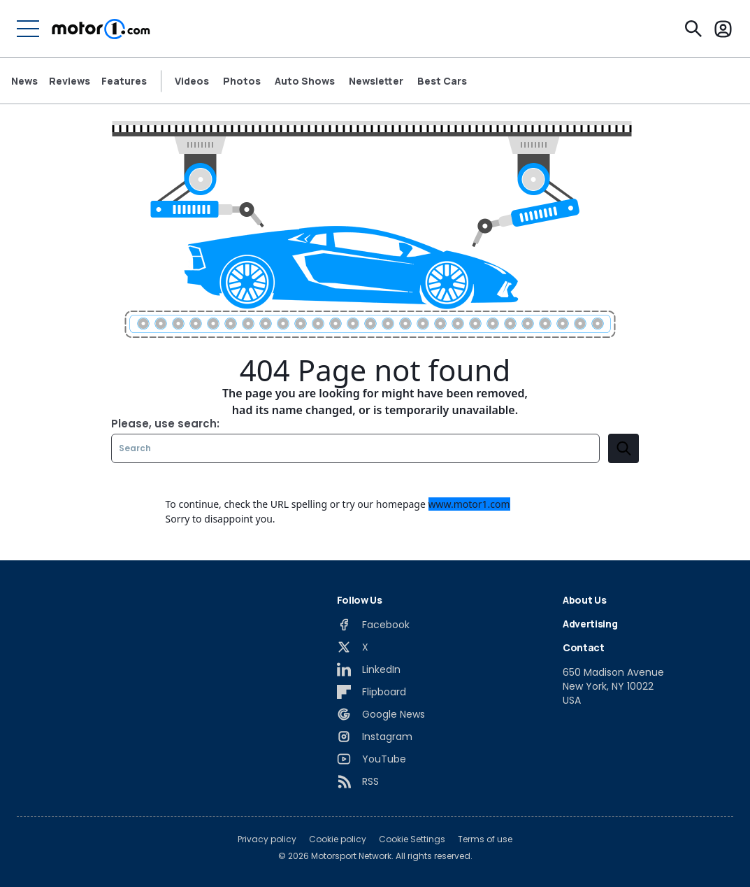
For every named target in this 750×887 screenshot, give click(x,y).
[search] (623, 448)
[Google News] (381, 714)
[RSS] (358, 781)
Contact (584, 647)
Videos (192, 81)
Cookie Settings (412, 839)
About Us (584, 599)
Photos (242, 81)
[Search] (693, 28)
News (24, 80)
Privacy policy (267, 839)
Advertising (590, 623)
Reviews (69, 80)
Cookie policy (337, 839)
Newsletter (376, 81)
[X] (352, 647)
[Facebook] (373, 625)
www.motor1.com (469, 504)
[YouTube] (371, 759)
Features (124, 80)
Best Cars (442, 81)
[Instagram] (374, 737)
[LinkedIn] (369, 669)
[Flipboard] (371, 692)
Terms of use (485, 839)
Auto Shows (305, 81)
